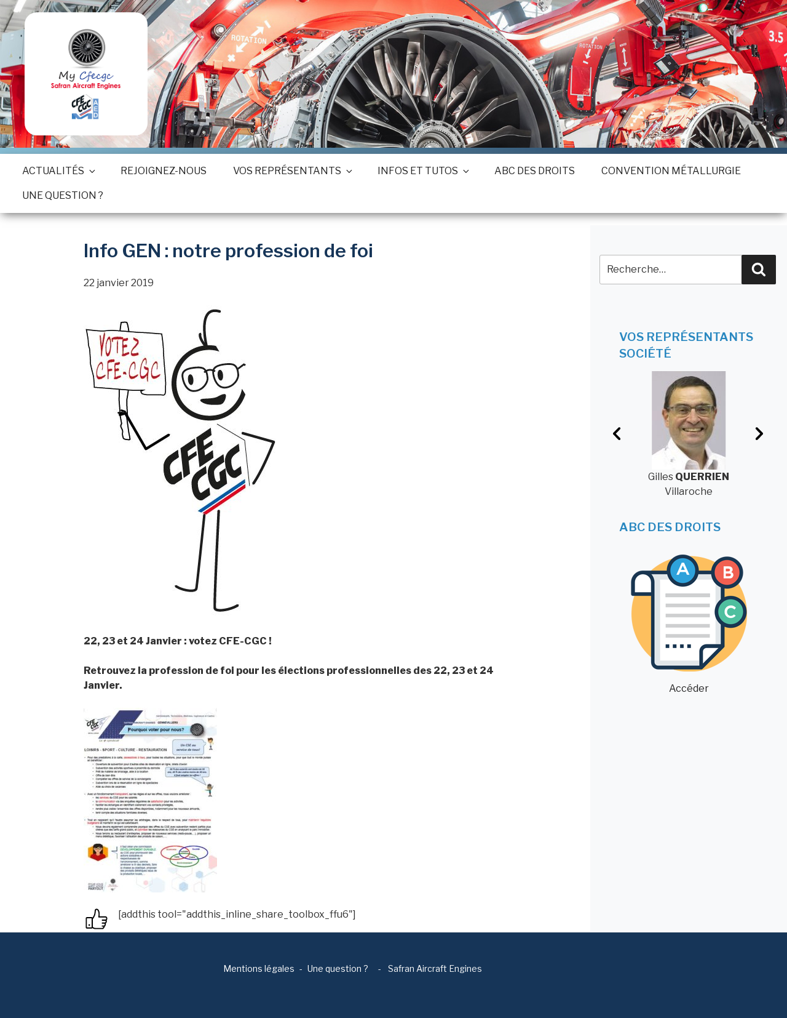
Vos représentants (292, 171)
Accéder (689, 624)
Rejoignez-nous (164, 171)
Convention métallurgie (671, 171)
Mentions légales (259, 968)
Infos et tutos (423, 171)
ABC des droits (534, 171)
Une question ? (62, 195)
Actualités (58, 171)
